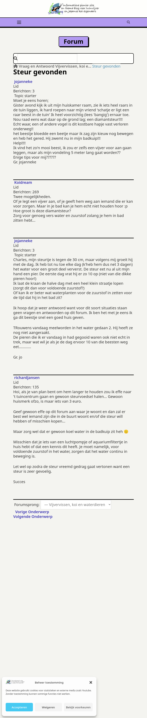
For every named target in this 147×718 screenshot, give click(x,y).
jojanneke (23, 81)
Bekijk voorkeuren (78, 707)
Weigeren (48, 707)
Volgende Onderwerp (33, 516)
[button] (91, 682)
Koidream (23, 182)
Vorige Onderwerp (31, 511)
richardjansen (27, 377)
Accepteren (19, 707)
